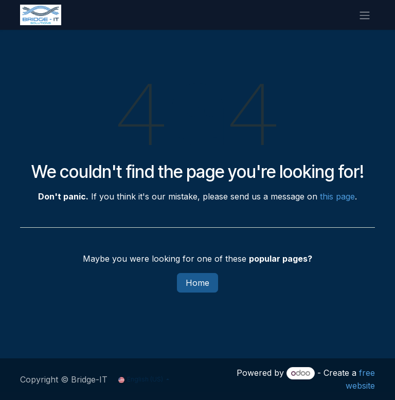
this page (337, 196)
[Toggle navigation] (364, 15)
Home (197, 283)
